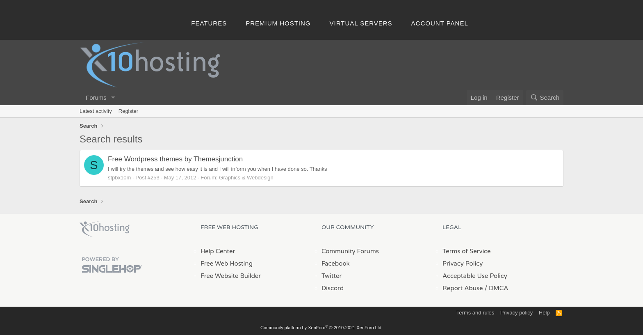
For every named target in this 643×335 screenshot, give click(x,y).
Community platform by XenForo (321, 327)
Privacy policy (516, 313)
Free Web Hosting (227, 263)
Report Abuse (462, 288)
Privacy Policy (462, 263)
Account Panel (439, 23)
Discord (333, 288)
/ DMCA (496, 288)
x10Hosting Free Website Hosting (105, 229)
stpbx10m (119, 177)
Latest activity (96, 111)
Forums (96, 97)
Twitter (332, 276)
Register (128, 111)
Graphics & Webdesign (246, 177)
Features (209, 23)
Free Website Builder (231, 276)
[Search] (544, 97)
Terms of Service (466, 251)
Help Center (218, 251)
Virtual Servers (361, 23)
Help (544, 313)
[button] (113, 97)
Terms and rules (475, 313)
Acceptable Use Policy (474, 276)
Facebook (336, 263)
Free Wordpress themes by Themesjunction (175, 159)
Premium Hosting (278, 23)
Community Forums (350, 251)
